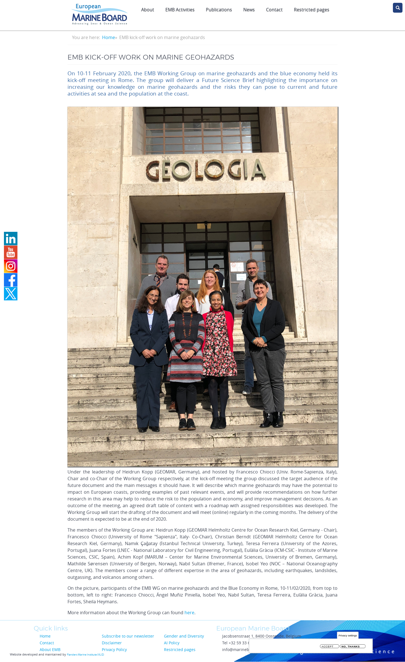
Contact (274, 9)
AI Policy (171, 642)
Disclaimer (112, 642)
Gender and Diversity (184, 636)
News (249, 9)
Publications (219, 9)
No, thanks (350, 646)
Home (108, 37)
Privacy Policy (114, 649)
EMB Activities (180, 9)
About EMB (50, 649)
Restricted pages (311, 9)
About (147, 9)
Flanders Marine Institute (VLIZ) (85, 654)
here (189, 612)
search (397, 8)
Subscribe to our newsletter (128, 636)
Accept (328, 646)
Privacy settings (348, 635)
